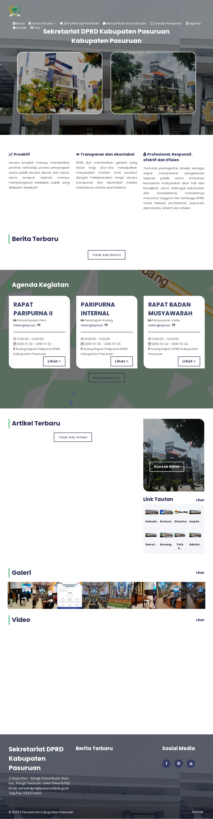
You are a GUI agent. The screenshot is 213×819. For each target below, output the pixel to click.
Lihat (55, 361)
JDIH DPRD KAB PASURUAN (79, 23)
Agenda (193, 23)
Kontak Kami (167, 466)
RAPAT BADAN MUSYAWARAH (171, 309)
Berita (19, 23)
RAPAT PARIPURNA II (34, 309)
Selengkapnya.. (25, 325)
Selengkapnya (106, 377)
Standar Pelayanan (166, 23)
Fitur (36, 28)
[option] (40, 332)
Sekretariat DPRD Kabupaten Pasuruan (36, 759)
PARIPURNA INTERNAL (99, 309)
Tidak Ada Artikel (72, 437)
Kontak (19, 28)
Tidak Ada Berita (106, 255)
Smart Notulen (42, 23)
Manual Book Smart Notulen (124, 23)
